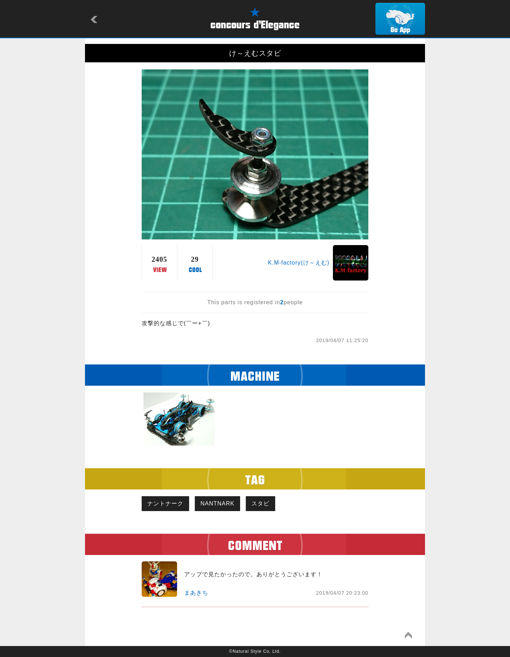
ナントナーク (165, 503)
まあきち (196, 593)
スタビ (260, 503)
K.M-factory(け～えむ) (298, 263)
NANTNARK (217, 503)
